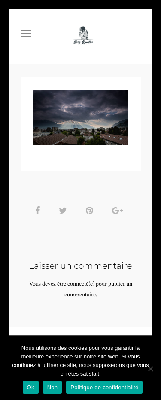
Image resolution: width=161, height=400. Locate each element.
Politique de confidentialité (104, 387)
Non (52, 387)
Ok (30, 387)
